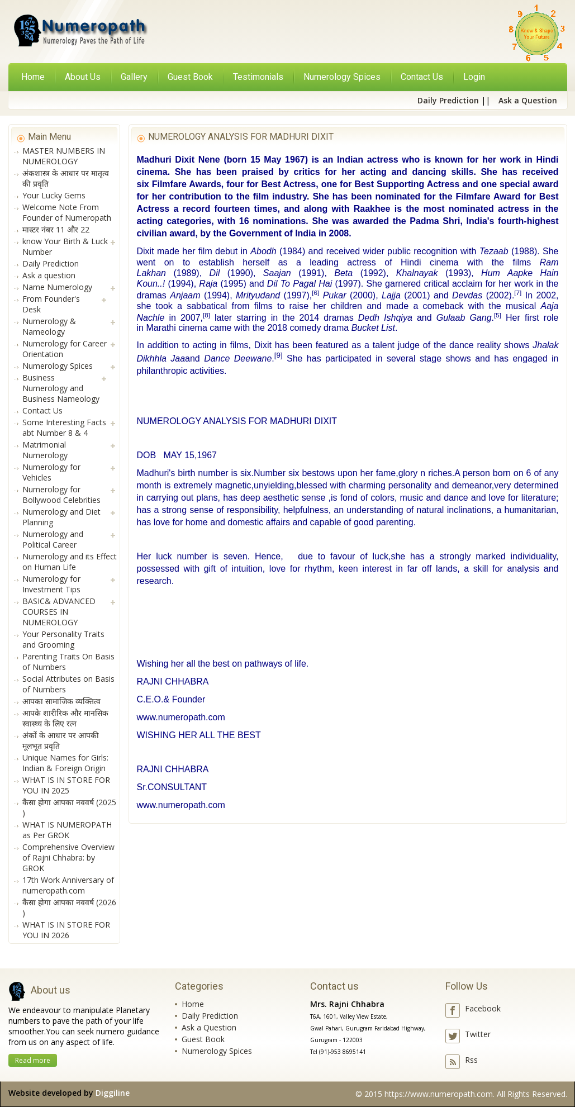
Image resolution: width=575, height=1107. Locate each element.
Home (33, 77)
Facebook (483, 1008)
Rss (471, 1059)
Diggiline (113, 1092)
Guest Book (203, 1039)
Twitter (478, 1034)
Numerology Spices (217, 1051)
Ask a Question (209, 1027)
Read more (32, 1060)
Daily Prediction (210, 1015)
